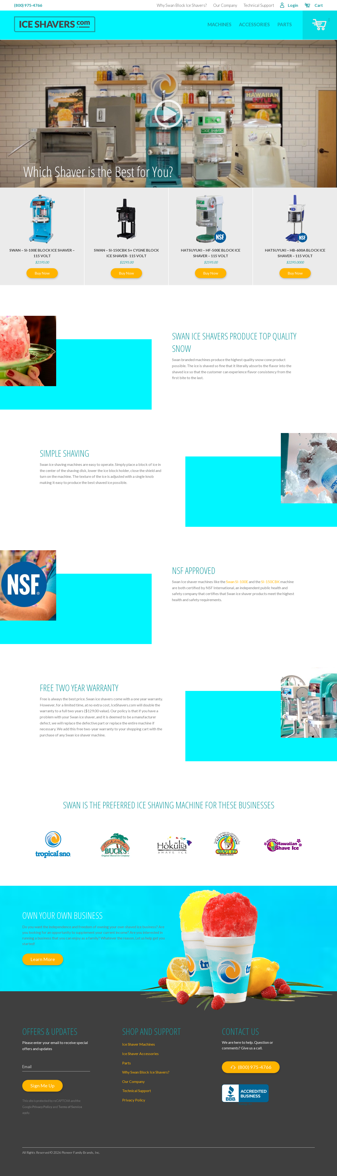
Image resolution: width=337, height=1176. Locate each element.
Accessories (254, 24)
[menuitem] (219, 21)
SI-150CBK (270, 581)
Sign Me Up (42, 1085)
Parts (284, 24)
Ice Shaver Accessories (140, 1053)
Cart (313, 5)
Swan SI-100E (237, 581)
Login (289, 5)
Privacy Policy (42, 1107)
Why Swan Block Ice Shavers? (182, 5)
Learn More (42, 959)
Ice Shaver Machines (138, 1044)
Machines (219, 24)
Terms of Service (70, 1107)
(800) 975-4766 (28, 5)
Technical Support (259, 5)
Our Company (225, 5)
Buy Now (42, 273)
